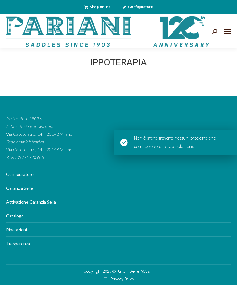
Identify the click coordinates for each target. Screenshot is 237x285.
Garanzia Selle (19, 188)
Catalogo (15, 215)
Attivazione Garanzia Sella (31, 201)
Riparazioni (16, 229)
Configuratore (20, 174)
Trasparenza (18, 243)
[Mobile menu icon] (227, 31)
